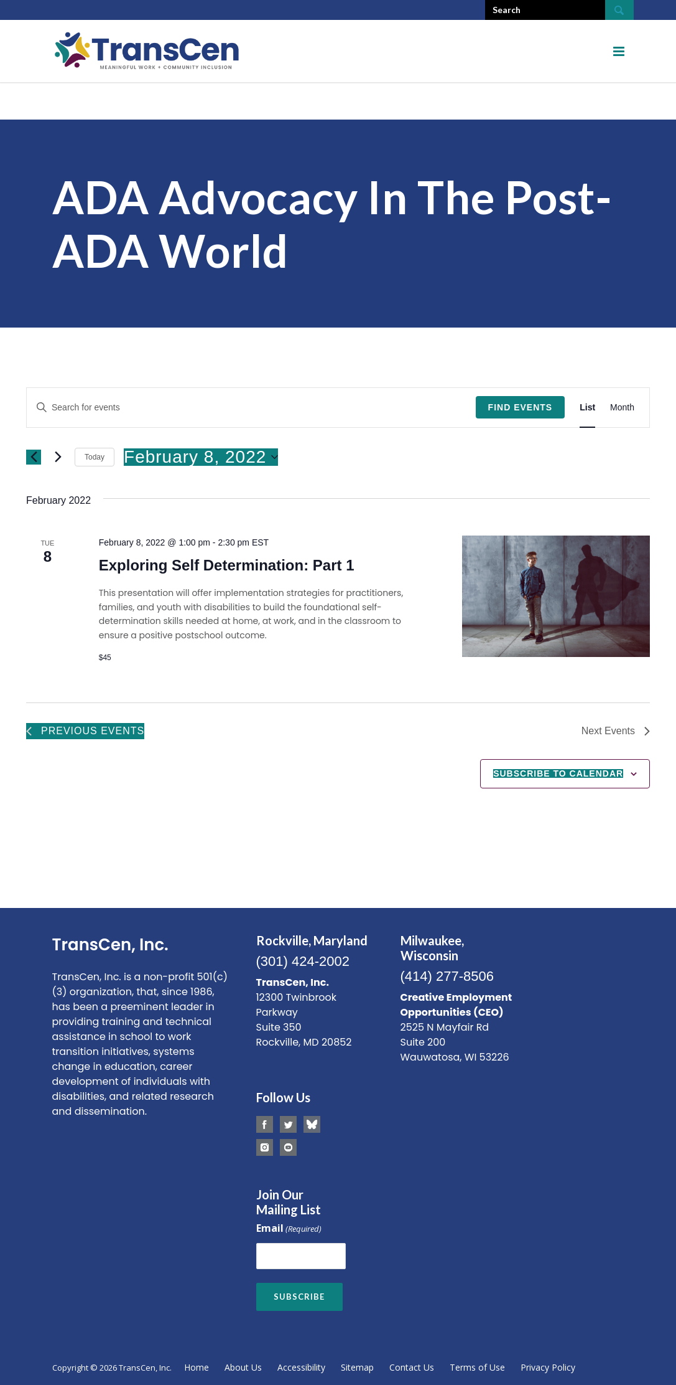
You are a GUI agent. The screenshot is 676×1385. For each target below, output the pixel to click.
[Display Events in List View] (587, 407)
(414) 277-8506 (447, 976)
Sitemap (357, 1367)
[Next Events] (57, 457)
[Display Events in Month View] (622, 407)
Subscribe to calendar (558, 773)
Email (289, 1229)
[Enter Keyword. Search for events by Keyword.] (251, 407)
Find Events (520, 407)
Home (196, 1367)
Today (94, 457)
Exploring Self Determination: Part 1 (226, 565)
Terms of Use (477, 1367)
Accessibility (301, 1367)
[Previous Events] (33, 457)
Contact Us (411, 1367)
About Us (243, 1367)
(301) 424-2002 (303, 961)
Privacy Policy (548, 1367)
